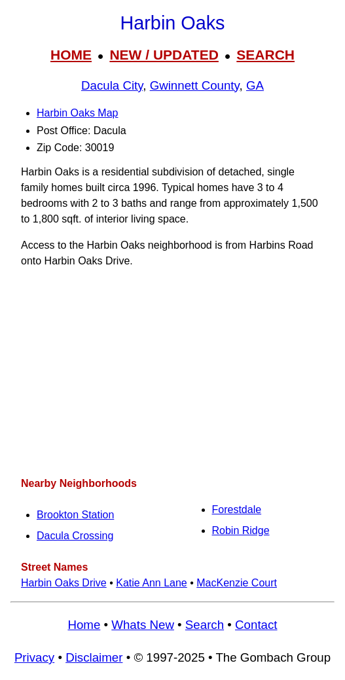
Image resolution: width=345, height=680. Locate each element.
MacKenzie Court (236, 582)
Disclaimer (93, 657)
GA (255, 85)
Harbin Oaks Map (77, 112)
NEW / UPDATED (163, 54)
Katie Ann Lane (151, 582)
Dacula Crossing (75, 535)
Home (83, 625)
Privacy (34, 657)
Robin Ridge (241, 530)
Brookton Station (75, 514)
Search (204, 625)
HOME (71, 54)
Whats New (142, 625)
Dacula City (112, 85)
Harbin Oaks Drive (64, 582)
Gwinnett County (195, 85)
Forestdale (237, 509)
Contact (256, 625)
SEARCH (265, 54)
